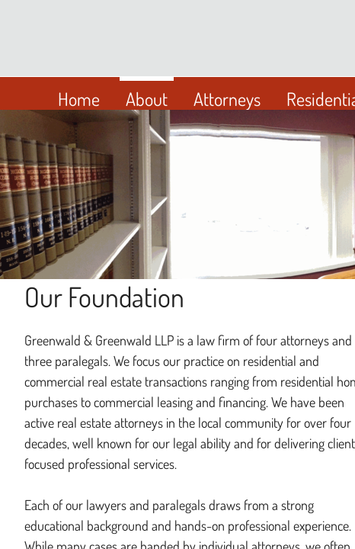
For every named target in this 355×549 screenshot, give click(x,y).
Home (79, 99)
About (147, 99)
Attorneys (227, 99)
